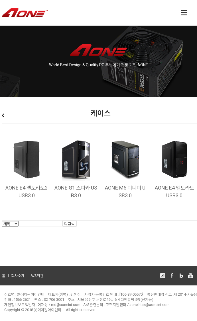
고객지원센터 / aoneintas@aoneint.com (138, 305)
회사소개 (18, 275)
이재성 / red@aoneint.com (59, 305)
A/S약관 (37, 275)
